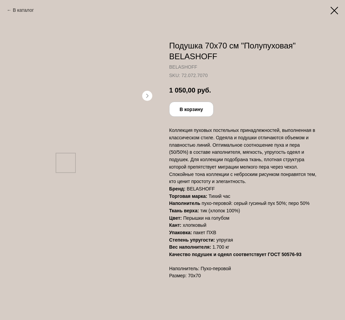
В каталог (23, 10)
